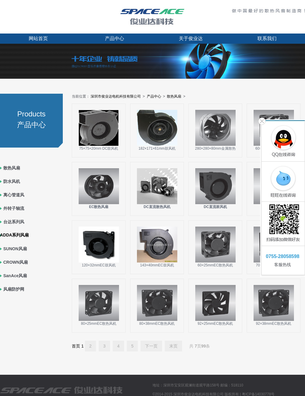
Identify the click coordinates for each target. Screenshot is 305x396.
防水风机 (11, 181)
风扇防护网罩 (13, 296)
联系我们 (267, 38)
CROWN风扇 (15, 262)
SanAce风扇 (15, 275)
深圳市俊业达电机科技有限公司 (116, 96)
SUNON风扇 (15, 248)
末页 (173, 346)
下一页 (151, 346)
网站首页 (38, 38)
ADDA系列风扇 (14, 235)
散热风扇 (11, 168)
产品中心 (114, 38)
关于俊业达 (191, 38)
